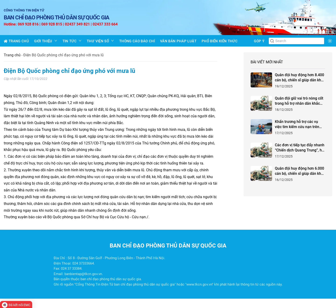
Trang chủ (12, 55)
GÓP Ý (259, 41)
